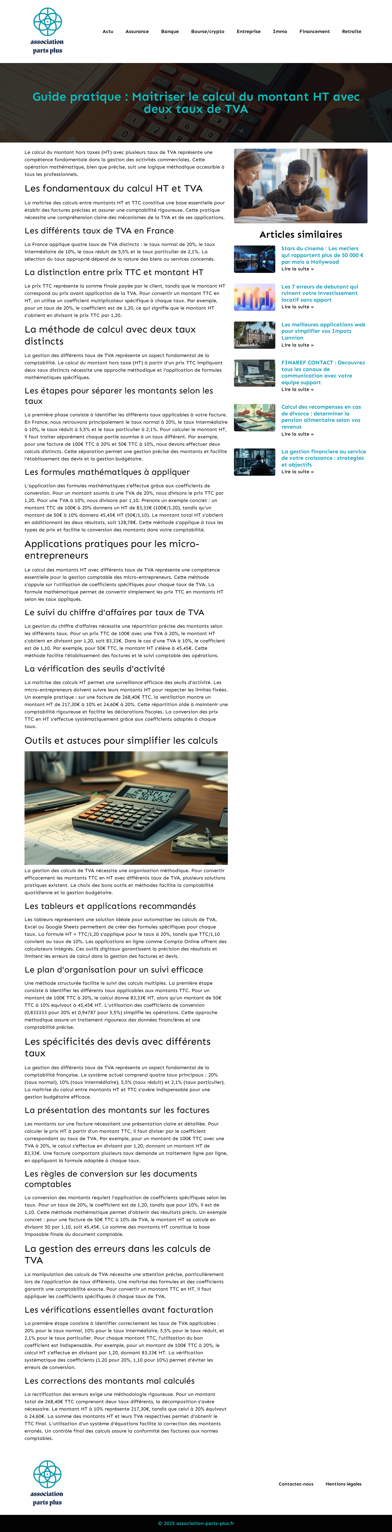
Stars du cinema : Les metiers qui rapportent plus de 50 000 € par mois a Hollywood (322, 255)
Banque (170, 31)
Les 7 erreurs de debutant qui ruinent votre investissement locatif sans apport (319, 293)
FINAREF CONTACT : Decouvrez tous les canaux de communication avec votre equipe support (323, 372)
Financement (315, 31)
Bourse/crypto (207, 31)
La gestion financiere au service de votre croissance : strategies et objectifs (323, 458)
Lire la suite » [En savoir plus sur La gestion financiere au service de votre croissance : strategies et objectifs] (297, 471)
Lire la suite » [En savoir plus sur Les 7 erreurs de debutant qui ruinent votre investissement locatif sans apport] (297, 307)
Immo (280, 31)
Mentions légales (343, 1484)
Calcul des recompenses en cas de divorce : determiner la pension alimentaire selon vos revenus (321, 416)
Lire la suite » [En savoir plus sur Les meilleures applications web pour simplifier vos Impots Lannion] (297, 345)
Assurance (137, 31)
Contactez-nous (296, 1484)
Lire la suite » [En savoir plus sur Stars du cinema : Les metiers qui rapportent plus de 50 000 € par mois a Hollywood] (297, 269)
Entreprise (249, 31)
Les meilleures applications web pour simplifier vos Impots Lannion (323, 331)
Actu (108, 31)
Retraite (351, 31)
